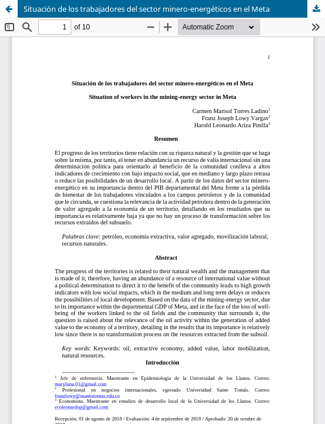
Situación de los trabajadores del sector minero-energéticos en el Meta (147, 9)
